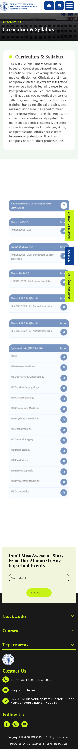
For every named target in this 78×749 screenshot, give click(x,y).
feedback (73, 255)
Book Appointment (73, 225)
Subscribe (39, 593)
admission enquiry (73, 286)
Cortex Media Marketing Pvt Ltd (47, 743)
